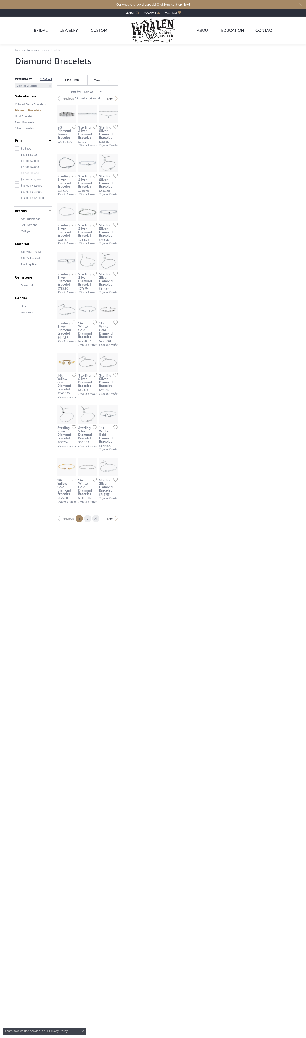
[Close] (300, 4)
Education (232, 30)
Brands (21, 211)
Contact (264, 30)
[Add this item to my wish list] (130, 184)
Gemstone (23, 277)
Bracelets (32, 50)
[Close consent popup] (82, 1031)
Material (22, 244)
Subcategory (25, 96)
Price (19, 140)
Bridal (41, 30)
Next (283, 98)
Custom (99, 30)
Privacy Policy (58, 1031)
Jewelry (69, 30)
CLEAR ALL (46, 79)
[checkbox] (23, 148)
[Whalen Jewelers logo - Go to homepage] (153, 30)
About (203, 30)
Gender (21, 298)
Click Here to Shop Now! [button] (173, 4)
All (182, 886)
